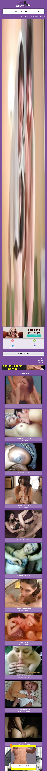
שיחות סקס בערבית (21, 11)
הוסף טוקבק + (23, 353)
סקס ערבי (38, 11)
